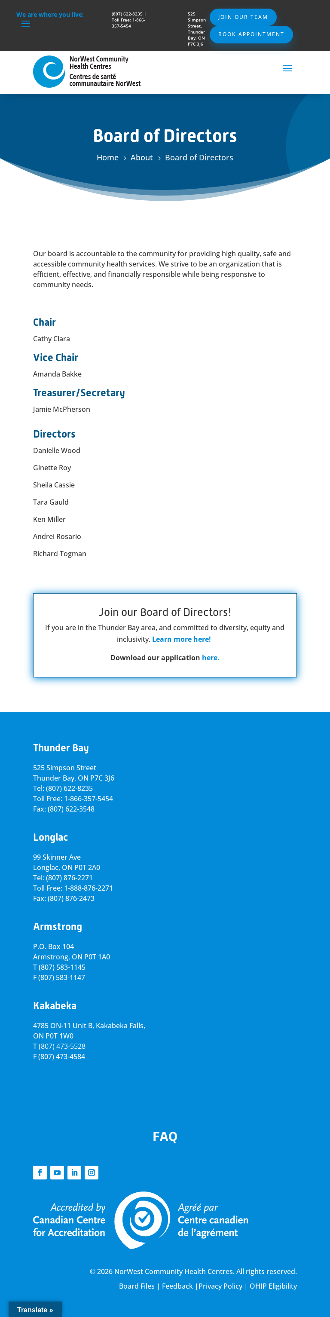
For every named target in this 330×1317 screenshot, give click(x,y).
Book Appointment (251, 34)
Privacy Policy (220, 1286)
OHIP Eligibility (273, 1286)
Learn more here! (181, 639)
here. (211, 657)
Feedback (177, 1286)
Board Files (137, 1286)
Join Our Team (243, 17)
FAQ (165, 1136)
